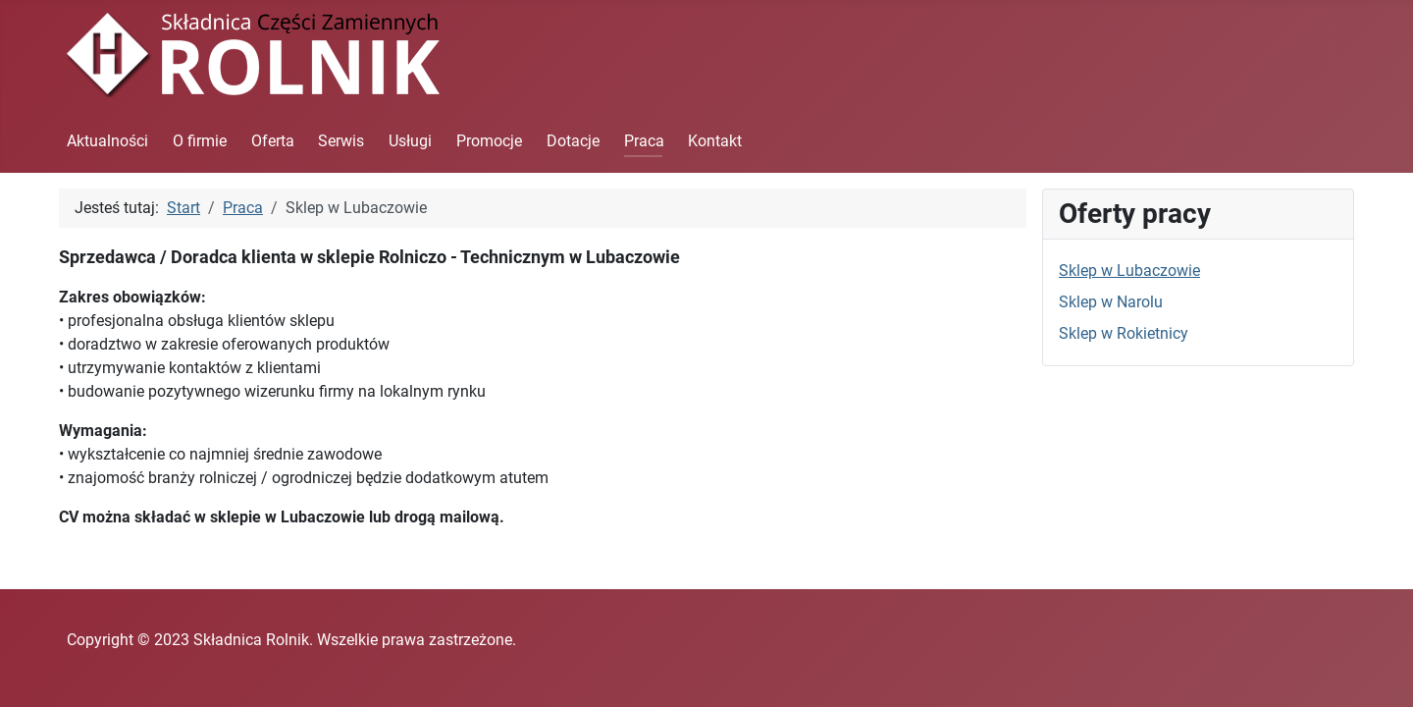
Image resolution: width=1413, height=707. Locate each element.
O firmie (200, 141)
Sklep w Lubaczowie (1129, 270)
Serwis (341, 141)
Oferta (272, 141)
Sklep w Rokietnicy (1123, 333)
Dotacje (573, 141)
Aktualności (107, 141)
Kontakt (715, 141)
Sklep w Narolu (1111, 302)
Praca (644, 141)
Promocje (489, 141)
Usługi (410, 141)
